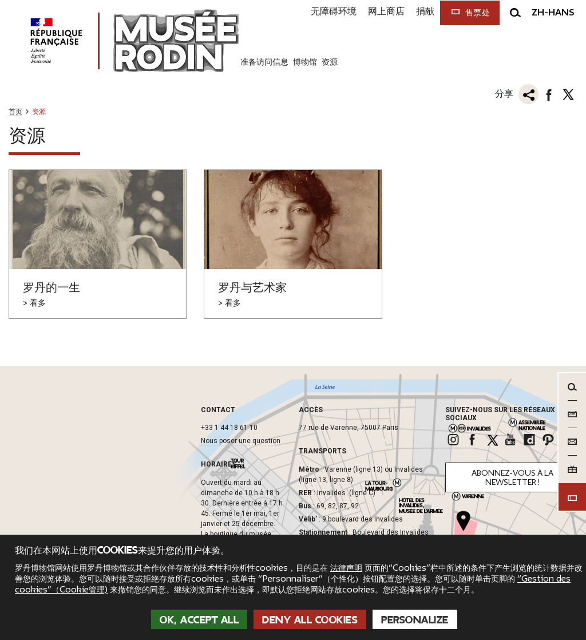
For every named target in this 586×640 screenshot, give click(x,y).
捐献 (425, 11)
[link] (454, 439)
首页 (15, 112)
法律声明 (346, 567)
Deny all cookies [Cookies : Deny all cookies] (310, 620)
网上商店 (386, 11)
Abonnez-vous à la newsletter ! (512, 478)
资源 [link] (330, 62)
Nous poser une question (240, 441)
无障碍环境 (334, 11)
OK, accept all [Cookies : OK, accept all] (199, 620)
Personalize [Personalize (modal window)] (415, 620)
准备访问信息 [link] (264, 62)
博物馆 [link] (305, 62)
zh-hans (553, 12)
